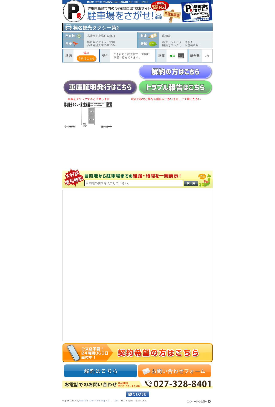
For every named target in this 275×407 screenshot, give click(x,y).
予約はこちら (86, 58)
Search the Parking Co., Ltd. (99, 400)
